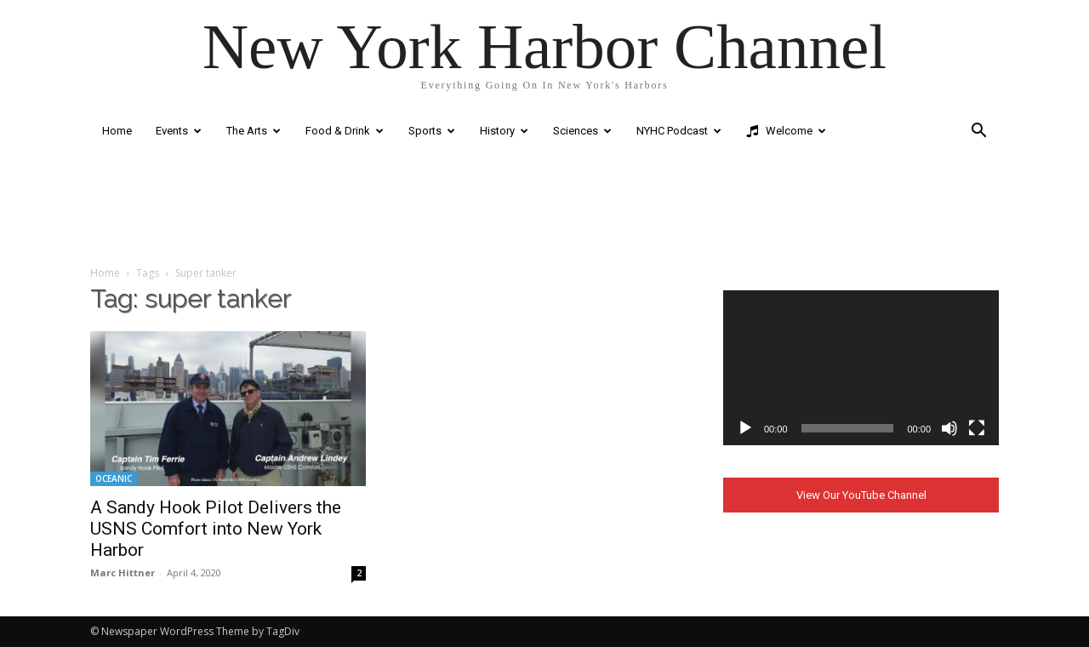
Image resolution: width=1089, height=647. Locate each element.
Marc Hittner (122, 572)
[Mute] (949, 428)
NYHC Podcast (678, 130)
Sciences (582, 130)
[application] (861, 367)
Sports (431, 130)
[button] (978, 132)
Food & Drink (344, 130)
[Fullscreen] (976, 428)
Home (117, 130)
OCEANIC (113, 478)
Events (179, 130)
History (504, 130)
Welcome (786, 131)
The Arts (253, 130)
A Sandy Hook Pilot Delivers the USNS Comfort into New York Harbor (215, 528)
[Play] (745, 428)
